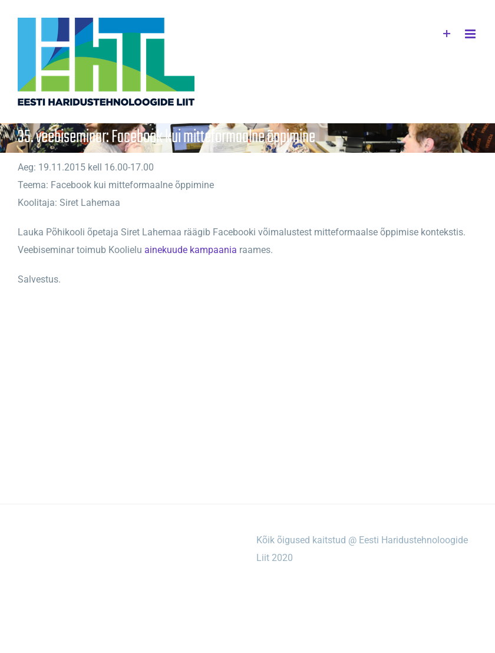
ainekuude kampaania (190, 249)
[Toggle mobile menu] (471, 34)
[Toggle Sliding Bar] (447, 34)
